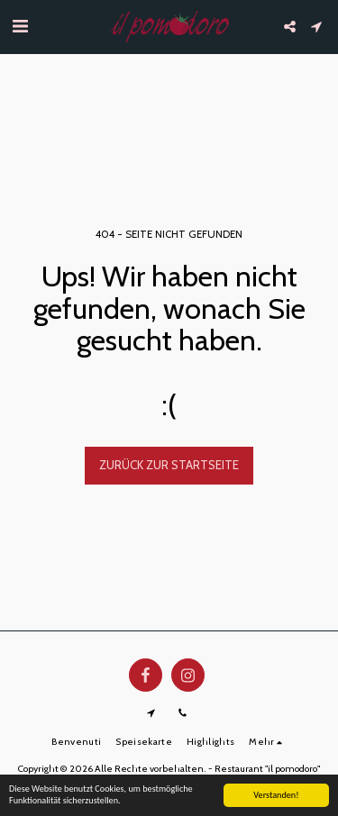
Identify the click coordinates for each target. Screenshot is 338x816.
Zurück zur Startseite (169, 465)
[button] (20, 26)
